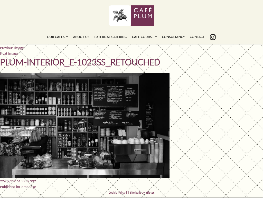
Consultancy (173, 36)
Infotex (149, 192)
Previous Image (12, 47)
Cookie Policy (117, 192)
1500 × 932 (27, 181)
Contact (197, 36)
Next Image (9, 53)
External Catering (110, 36)
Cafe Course (144, 36)
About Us (81, 36)
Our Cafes (57, 36)
